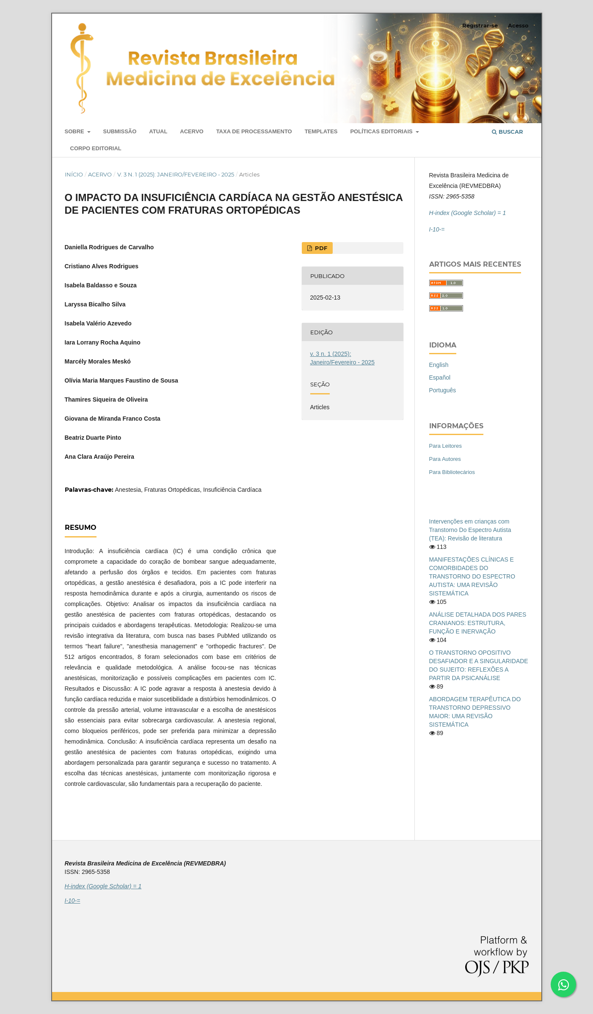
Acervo (191, 131)
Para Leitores (445, 446)
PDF (320, 248)
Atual (158, 131)
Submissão (120, 131)
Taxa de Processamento (254, 131)
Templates (321, 131)
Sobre (75, 131)
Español (440, 377)
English (439, 364)
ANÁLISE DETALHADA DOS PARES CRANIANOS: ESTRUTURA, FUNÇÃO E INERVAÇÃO (478, 623)
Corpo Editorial (95, 148)
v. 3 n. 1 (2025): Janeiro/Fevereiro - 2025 (175, 174)
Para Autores (445, 459)
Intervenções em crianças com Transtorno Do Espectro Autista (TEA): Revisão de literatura (470, 530)
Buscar (507, 131)
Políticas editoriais (382, 131)
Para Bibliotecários (452, 472)
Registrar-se (480, 25)
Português (442, 390)
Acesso (518, 25)
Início (74, 174)
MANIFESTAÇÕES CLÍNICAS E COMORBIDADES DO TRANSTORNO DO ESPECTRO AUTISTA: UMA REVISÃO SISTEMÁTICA (472, 576)
